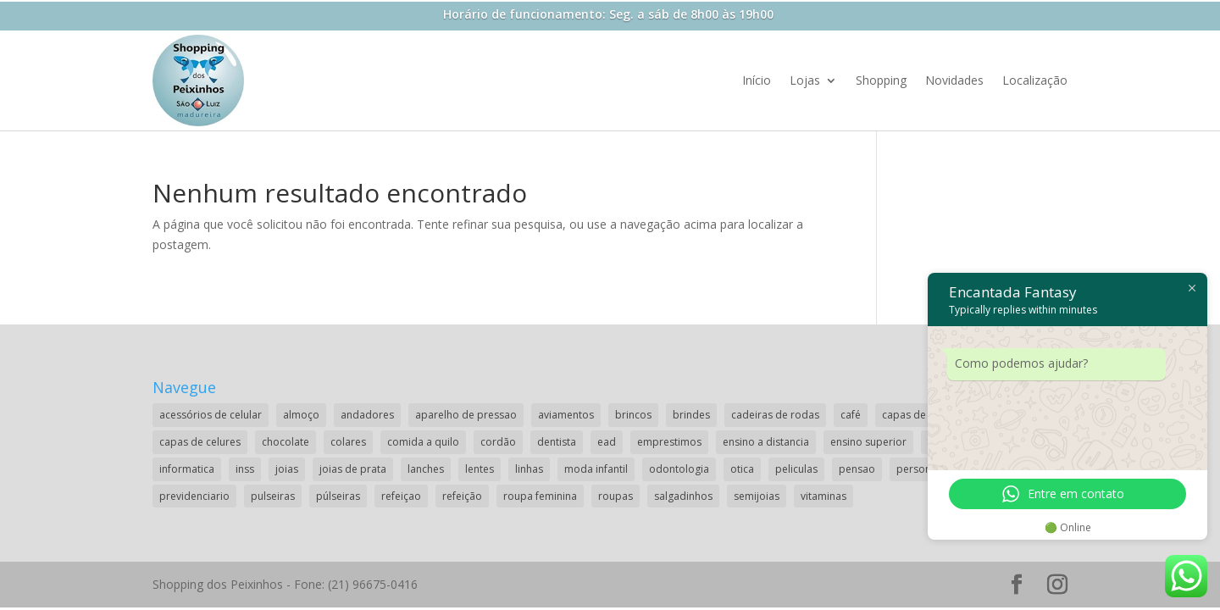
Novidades (954, 80)
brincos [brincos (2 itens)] (633, 415)
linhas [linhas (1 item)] (529, 469)
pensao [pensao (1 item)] (857, 469)
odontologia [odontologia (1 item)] (679, 469)
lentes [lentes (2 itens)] (479, 469)
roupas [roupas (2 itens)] (615, 496)
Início (756, 80)
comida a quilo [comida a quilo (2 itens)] (423, 442)
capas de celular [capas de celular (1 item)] (921, 415)
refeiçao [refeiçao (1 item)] (401, 496)
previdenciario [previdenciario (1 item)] (194, 496)
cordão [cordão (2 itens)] (498, 442)
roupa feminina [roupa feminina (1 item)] (540, 496)
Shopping (881, 80)
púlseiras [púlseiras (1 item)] (338, 496)
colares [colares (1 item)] (348, 442)
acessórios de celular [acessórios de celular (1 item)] (210, 415)
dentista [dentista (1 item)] (556, 442)
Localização (1035, 80)
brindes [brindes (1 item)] (691, 415)
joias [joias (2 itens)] (286, 469)
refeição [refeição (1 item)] (462, 496)
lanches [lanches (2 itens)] (426, 469)
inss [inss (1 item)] (245, 469)
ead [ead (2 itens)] (606, 442)
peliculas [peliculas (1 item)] (796, 469)
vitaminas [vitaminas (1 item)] (823, 496)
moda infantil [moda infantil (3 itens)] (596, 469)
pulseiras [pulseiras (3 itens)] (273, 496)
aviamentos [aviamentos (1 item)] (566, 415)
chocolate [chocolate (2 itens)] (285, 442)
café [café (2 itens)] (850, 415)
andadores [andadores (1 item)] (367, 415)
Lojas (805, 80)
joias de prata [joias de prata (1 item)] (352, 469)
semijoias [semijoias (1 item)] (756, 496)
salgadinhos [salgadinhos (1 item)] (683, 496)
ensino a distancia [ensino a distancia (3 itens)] (766, 442)
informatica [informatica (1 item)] (186, 469)
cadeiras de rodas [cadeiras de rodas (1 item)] (775, 415)
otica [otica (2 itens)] (742, 469)
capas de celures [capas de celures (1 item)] (200, 442)
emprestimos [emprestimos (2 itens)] (669, 442)
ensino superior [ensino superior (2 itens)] (868, 442)
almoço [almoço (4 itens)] (301, 415)
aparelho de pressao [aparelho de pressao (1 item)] (466, 415)
